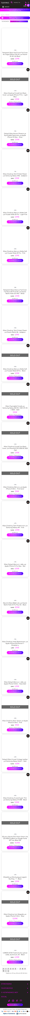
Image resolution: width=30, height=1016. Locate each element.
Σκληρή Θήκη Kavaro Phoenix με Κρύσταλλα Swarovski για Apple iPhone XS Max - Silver (15, 135)
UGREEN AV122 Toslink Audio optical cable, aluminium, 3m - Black (15, 953)
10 (3, 971)
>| (8, 971)
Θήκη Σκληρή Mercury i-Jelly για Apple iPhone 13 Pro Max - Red (15, 565)
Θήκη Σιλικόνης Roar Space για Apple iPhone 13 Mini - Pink (15, 721)
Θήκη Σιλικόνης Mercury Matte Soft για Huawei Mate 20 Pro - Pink (15, 252)
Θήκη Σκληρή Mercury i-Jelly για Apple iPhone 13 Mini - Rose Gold (15, 683)
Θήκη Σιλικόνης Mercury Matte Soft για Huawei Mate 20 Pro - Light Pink (15, 213)
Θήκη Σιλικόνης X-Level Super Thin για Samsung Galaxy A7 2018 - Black (15, 799)
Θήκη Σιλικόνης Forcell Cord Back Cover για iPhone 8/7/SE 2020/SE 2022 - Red (15, 448)
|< (3, 969)
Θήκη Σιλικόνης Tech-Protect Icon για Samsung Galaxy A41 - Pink (15, 526)
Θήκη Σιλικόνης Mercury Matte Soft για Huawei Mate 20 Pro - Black (15, 370)
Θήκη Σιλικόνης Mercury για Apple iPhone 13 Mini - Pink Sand (15, 488)
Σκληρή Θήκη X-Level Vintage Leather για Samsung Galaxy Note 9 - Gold (15, 760)
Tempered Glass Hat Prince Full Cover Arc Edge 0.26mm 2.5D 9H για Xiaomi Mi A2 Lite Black (15, 54)
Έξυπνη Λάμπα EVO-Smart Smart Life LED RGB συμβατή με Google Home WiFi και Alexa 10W (15, 838)
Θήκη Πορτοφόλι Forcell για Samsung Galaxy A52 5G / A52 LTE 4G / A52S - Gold (15, 408)
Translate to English (15, 1004)
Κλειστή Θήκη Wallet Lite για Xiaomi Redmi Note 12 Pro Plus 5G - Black (15, 604)
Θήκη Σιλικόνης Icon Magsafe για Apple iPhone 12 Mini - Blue (15, 915)
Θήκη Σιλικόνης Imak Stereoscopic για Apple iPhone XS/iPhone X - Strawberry (15, 643)
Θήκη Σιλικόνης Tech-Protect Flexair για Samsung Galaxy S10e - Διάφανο (15, 175)
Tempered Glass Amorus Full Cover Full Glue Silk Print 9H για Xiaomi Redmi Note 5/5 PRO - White (15, 291)
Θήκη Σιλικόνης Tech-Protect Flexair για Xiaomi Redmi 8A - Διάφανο (15, 331)
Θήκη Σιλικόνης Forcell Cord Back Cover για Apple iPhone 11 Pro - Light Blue (15, 95)
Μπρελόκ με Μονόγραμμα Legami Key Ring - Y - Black (15, 878)
